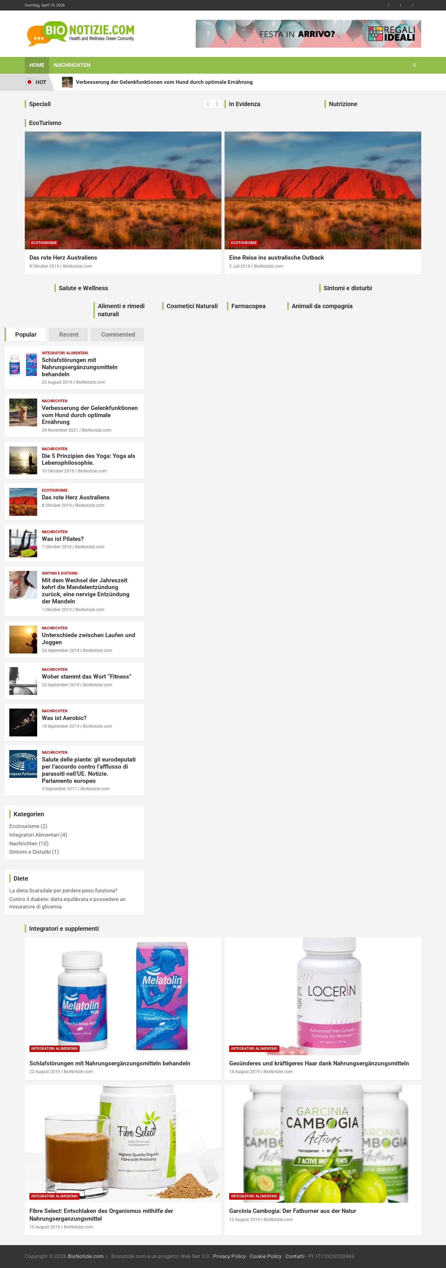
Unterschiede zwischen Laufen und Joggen (88, 639)
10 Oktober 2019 (58, 470)
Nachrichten (72, 65)
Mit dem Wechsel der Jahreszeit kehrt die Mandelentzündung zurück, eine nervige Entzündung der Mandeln (85, 591)
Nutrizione (343, 104)
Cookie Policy (266, 1256)
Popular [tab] (26, 334)
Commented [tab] (118, 334)
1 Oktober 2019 (57, 609)
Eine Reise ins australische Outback (276, 257)
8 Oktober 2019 (44, 266)
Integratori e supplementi (64, 928)
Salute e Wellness (83, 288)
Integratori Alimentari (65, 353)
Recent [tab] (69, 334)
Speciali (40, 104)
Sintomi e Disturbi (60, 573)
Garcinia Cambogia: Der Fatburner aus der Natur (292, 1210)
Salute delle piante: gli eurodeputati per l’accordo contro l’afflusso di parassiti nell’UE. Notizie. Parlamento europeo (89, 770)
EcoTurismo (45, 123)
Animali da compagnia (322, 306)
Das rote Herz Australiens (63, 257)
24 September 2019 (60, 650)
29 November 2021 (60, 430)
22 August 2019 (57, 382)
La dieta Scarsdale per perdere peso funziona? (63, 890)
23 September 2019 (60, 684)
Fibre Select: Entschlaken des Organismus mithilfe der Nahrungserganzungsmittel (101, 1214)
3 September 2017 (59, 788)
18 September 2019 (60, 726)
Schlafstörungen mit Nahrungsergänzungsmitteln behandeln (80, 367)
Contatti (295, 1256)
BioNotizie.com (77, 266)
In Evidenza (244, 104)
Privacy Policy (229, 1256)
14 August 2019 (244, 1071)
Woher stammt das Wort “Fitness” (87, 676)
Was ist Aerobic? (64, 718)
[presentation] (208, 104)
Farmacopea (248, 306)
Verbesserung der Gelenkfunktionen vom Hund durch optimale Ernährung (90, 415)
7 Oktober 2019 (57, 546)
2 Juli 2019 (239, 266)
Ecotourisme (44, 243)
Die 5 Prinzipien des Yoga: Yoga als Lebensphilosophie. (88, 459)
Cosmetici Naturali (192, 306)
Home (37, 65)
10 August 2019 (44, 1226)
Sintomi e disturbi (348, 288)
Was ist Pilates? (63, 538)
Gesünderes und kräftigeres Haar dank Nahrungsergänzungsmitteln (319, 1063)
